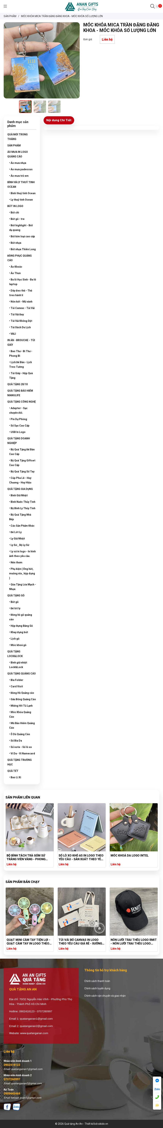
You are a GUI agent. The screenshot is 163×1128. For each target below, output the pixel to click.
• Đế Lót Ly (15, 532)
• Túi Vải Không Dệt (20, 320)
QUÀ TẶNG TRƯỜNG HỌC (19, 762)
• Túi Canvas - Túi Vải (22, 308)
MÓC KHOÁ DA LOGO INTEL (130, 855)
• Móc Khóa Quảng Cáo (20, 714)
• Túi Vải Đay (16, 314)
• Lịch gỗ (14, 638)
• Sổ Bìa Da (15, 740)
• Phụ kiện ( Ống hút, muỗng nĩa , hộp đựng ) (22, 573)
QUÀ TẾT (12, 770)
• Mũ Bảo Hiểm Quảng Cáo (22, 725)
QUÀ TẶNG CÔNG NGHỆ (21, 401)
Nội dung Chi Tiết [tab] (58, 120)
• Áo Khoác (15, 266)
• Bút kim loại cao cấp (22, 236)
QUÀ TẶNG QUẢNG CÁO (21, 673)
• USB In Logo (17, 432)
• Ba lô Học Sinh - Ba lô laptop (22, 282)
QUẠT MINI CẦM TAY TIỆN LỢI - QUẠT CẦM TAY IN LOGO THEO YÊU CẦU (71, 941)
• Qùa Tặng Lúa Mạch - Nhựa (22, 587)
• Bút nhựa (15, 242)
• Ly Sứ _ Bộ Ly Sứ (19, 545)
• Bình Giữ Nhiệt (18, 495)
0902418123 (12, 1065)
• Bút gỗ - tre (17, 218)
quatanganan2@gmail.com (36, 1026)
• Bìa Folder (16, 680)
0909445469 (12, 1093)
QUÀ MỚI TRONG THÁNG (17, 137)
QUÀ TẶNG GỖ (16, 595)
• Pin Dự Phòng (18, 419)
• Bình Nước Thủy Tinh (22, 501)
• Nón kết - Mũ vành (20, 301)
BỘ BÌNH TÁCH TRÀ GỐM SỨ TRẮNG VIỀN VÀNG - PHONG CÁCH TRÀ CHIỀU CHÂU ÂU (26, 857)
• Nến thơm (15, 562)
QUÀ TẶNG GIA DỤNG (20, 488)
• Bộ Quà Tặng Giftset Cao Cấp (22, 463)
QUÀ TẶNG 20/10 (17, 384)
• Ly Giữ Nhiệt (17, 538)
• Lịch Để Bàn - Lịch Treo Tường (20, 364)
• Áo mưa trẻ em (19, 175)
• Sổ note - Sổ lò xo (20, 747)
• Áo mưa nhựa (17, 162)
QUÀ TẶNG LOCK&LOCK (15, 654)
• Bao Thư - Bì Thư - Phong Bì (20, 353)
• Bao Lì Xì (15, 777)
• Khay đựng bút (18, 632)
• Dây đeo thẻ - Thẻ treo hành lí (20, 293)
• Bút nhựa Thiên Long (22, 249)
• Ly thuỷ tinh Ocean (21, 199)
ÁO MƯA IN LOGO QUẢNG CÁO (17, 154)
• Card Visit (16, 686)
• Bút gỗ (13, 601)
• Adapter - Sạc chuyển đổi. (18, 410)
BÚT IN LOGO (15, 206)
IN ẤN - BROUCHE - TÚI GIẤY (21, 342)
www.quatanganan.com (34, 1033)
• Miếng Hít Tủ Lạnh (21, 705)
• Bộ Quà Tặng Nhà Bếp (20, 517)
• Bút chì (14, 212)
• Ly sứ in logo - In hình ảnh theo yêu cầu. (22, 553)
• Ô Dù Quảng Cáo (19, 734)
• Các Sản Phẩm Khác (21, 525)
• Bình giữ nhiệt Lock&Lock (18, 665)
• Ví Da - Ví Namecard (22, 753)
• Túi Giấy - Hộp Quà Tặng (21, 375)
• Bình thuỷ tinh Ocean (22, 193)
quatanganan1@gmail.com (36, 1018)
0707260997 (12, 1079)
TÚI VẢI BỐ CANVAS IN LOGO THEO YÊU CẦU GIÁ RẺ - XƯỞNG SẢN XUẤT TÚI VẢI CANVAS (123, 941)
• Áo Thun (15, 273)
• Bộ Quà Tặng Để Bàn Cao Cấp (22, 452)
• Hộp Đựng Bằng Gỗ (21, 625)
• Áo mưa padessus (21, 169)
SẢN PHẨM (14, 145)
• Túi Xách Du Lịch (20, 327)
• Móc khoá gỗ (17, 645)
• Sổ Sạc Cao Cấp (19, 425)
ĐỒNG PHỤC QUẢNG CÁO (19, 258)
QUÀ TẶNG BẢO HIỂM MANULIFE (20, 393)
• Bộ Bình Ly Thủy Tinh (22, 508)
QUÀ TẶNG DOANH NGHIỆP (18, 441)
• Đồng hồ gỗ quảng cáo (20, 617)
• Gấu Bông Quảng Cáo (22, 699)
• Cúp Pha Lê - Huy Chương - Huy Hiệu (20, 480)
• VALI (12, 333)
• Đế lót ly (14, 608)
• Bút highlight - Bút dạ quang (21, 227)
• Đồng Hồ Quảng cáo (21, 692)
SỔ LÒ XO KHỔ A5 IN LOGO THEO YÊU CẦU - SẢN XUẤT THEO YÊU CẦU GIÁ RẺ (81, 857)
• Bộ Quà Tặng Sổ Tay (21, 471)
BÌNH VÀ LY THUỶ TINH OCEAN (21, 184)
